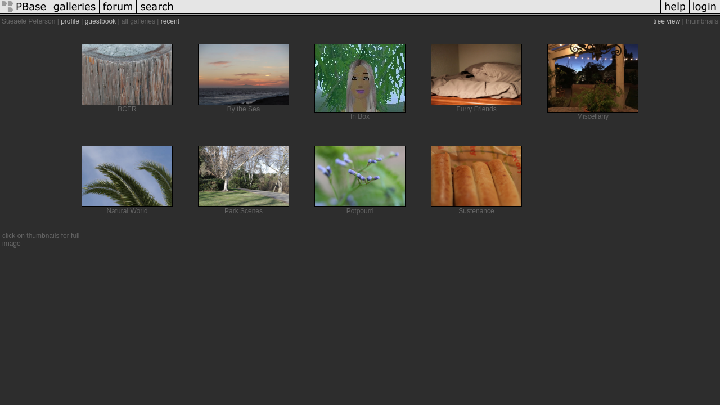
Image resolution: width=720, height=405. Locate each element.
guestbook (100, 21)
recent (170, 21)
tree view (666, 21)
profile (70, 21)
